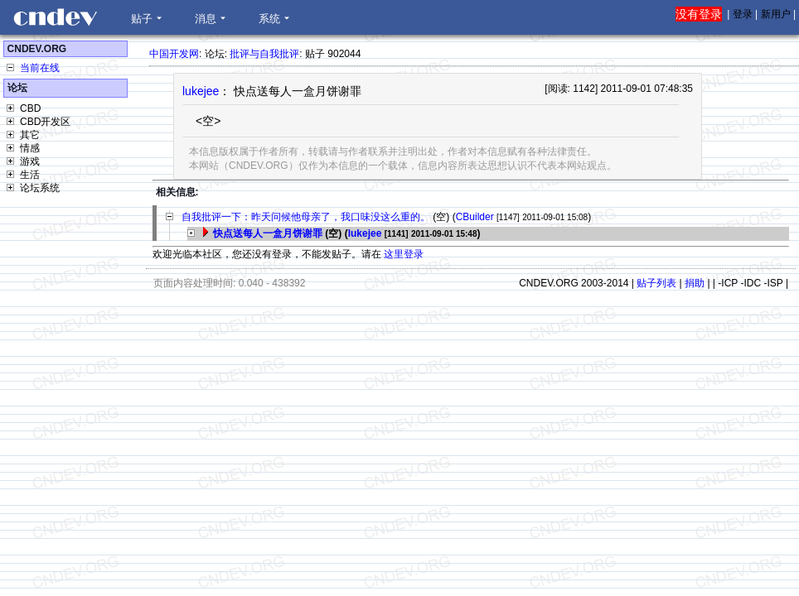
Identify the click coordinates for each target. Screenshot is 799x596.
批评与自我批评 (264, 54)
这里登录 (404, 254)
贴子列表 (656, 283)
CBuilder (475, 217)
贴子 (142, 18)
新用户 (776, 14)
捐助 (695, 283)
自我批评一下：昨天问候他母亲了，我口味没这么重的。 (306, 217)
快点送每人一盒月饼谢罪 (267, 233)
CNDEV (55, 17)
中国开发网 (174, 54)
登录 (743, 14)
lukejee (200, 91)
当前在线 (40, 68)
